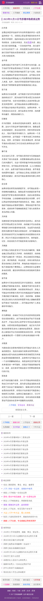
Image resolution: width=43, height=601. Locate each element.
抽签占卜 (26, 427)
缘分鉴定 (26, 580)
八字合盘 (16, 580)
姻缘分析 (16, 422)
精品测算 (7, 480)
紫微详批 (6, 13)
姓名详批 (26, 584)
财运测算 (26, 13)
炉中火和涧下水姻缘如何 (13, 568)
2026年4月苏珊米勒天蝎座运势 (15, 469)
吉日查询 (36, 584)
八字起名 (26, 422)
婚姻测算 (16, 8)
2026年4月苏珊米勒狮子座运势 (15, 457)
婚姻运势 (36, 422)
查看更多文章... (21, 410)
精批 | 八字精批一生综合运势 (15, 493)
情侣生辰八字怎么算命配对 (14, 572)
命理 (23, 591)
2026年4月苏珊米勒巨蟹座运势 (15, 453)
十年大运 (36, 427)
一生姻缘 (6, 584)
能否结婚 (6, 580)
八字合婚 (36, 8)
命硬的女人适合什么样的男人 (15, 560)
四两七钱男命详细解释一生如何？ (17, 544)
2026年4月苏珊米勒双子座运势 (15, 449)
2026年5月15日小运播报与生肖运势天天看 (20, 536)
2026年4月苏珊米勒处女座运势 (15, 461)
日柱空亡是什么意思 (11, 556)
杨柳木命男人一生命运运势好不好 (17, 564)
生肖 (28, 591)
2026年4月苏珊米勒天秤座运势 (15, 465)
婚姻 (9, 591)
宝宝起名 (26, 8)
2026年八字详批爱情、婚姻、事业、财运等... (21, 532)
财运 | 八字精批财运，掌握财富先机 (17, 501)
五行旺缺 (16, 427)
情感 (29, 42)
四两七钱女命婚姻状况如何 (14, 548)
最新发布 (7, 433)
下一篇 (32, 416)
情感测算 (16, 584)
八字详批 (6, 8)
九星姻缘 (6, 427)
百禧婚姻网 (18, 594)
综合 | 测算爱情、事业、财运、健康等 (18, 485)
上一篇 (11, 416)
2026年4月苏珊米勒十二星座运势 (16, 437)
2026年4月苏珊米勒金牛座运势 (15, 445)
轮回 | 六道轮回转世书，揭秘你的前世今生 (20, 517)
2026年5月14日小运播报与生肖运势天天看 (20, 552)
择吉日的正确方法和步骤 (13, 540)
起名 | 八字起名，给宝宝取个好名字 (17, 509)
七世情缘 (36, 580)
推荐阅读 (7, 528)
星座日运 (30, 405)
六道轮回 (36, 13)
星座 (33, 591)
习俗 (18, 591)
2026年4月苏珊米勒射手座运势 (15, 473)
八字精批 (6, 422)
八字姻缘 (16, 13)
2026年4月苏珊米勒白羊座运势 (15, 441)
